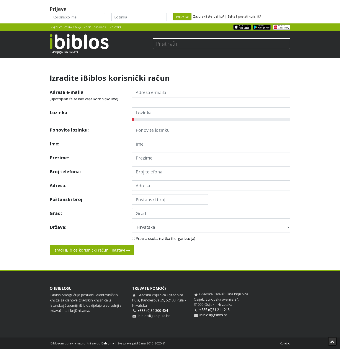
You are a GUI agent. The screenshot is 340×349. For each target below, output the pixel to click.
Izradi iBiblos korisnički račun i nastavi (91, 250)
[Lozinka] (139, 17)
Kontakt (115, 27)
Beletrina (107, 343)
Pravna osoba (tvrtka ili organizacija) (163, 238)
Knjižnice (56, 27)
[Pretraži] (221, 43)
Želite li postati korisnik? (244, 16)
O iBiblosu (101, 27)
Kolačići (285, 343)
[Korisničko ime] (77, 17)
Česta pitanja (73, 27)
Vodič (87, 27)
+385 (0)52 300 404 (152, 310)
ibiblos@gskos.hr (213, 315)
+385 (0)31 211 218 (214, 309)
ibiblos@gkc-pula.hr (153, 315)
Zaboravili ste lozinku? (208, 16)
